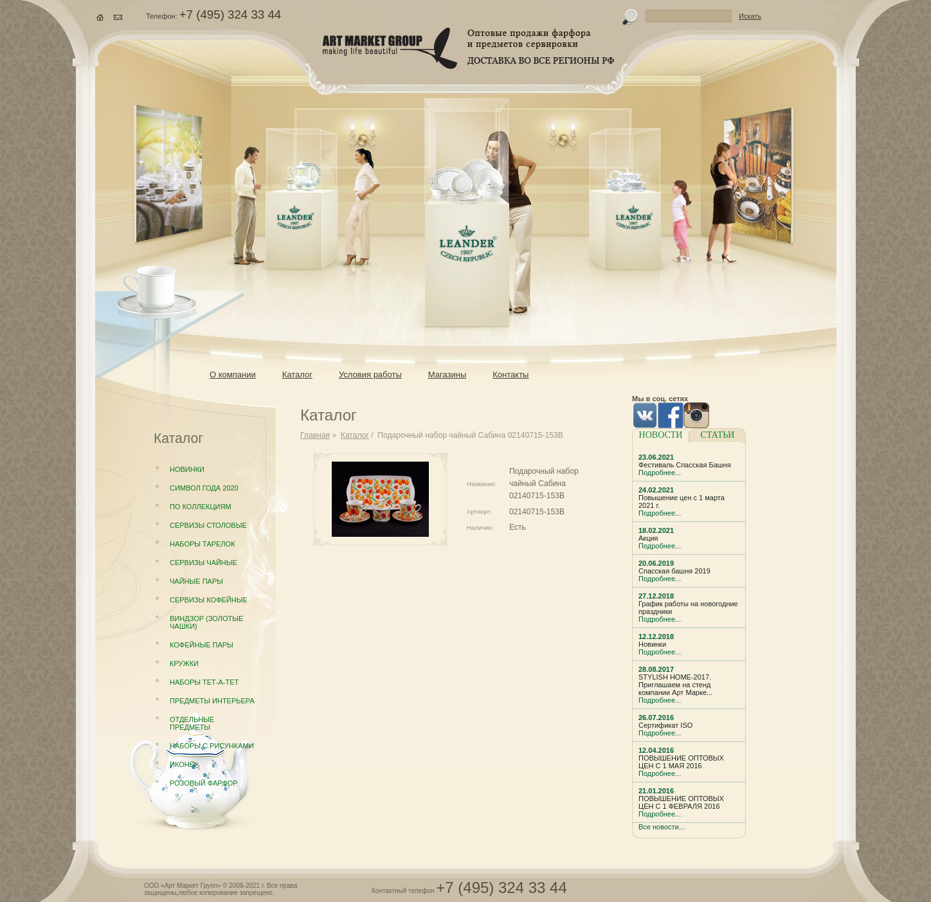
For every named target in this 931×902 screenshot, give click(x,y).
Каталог (355, 435)
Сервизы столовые (208, 525)
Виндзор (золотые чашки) (206, 622)
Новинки (187, 469)
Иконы (182, 764)
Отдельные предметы (192, 723)
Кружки (184, 663)
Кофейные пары (201, 645)
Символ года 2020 (204, 488)
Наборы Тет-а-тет (204, 682)
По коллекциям (200, 506)
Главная (315, 435)
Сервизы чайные (203, 562)
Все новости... (661, 827)
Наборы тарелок (202, 544)
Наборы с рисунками (212, 746)
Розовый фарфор (204, 783)
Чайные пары (196, 581)
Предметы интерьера (212, 701)
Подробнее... (659, 472)
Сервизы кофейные (209, 600)
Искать (750, 16)
